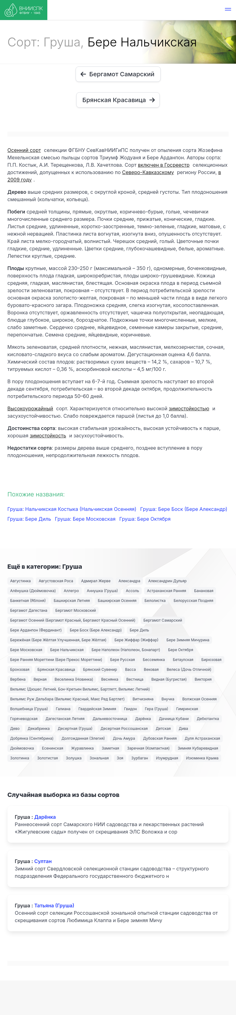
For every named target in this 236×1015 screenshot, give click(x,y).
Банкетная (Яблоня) (28, 600)
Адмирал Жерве (96, 581)
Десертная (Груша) (75, 728)
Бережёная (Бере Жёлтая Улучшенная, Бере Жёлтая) (58, 640)
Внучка (168, 699)
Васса (130, 669)
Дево (15, 728)
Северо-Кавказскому (148, 172)
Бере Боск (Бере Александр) (96, 630)
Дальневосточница (109, 718)
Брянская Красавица (56, 669)
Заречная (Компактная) (148, 748)
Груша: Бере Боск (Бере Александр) (183, 509)
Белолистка (155, 600)
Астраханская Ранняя (166, 590)
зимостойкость (48, 435)
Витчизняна (143, 699)
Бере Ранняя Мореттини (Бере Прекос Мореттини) (56, 659)
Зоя (120, 758)
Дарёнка (143, 718)
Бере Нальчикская (67, 649)
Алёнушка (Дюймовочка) (33, 590)
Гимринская (187, 709)
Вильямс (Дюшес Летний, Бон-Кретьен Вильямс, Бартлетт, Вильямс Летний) (80, 689)
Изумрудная (167, 758)
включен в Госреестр (164, 165)
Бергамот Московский (75, 610)
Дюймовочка (22, 748)
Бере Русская (122, 659)
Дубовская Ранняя (160, 738)
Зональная (99, 758)
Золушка (73, 758)
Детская (163, 728)
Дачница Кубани (174, 718)
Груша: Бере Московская (86, 519)
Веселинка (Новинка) (74, 679)
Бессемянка (154, 659)
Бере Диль (139, 630)
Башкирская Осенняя (117, 600)
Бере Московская (26, 649)
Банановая (204, 590)
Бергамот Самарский (163, 620)
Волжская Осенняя (199, 699)
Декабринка (39, 728)
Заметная (110, 748)
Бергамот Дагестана (28, 610)
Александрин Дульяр (167, 581)
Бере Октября (180, 649)
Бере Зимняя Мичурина (188, 640)
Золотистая (47, 758)
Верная (40, 679)
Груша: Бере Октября (145, 519)
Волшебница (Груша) (29, 709)
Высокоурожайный (30, 408)
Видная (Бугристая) (169, 679)
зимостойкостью (189, 408)
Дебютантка (208, 718)
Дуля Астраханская (202, 738)
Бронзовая (20, 669)
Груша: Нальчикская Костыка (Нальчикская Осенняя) (72, 509)
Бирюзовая (211, 659)
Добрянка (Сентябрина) (31, 738)
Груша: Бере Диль (30, 519)
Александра (129, 581)
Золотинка (19, 758)
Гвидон (130, 709)
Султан (43, 861)
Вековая (151, 669)
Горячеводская (23, 718)
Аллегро (71, 590)
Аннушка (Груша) (102, 590)
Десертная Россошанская (124, 728)
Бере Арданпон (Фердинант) (36, 630)
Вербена (18, 679)
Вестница (135, 679)
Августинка (20, 581)
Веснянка (109, 679)
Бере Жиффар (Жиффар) (136, 640)
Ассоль (132, 590)
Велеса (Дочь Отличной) (189, 669)
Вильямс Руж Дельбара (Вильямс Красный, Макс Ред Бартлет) (67, 699)
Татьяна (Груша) (54, 905)
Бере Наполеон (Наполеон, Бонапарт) (126, 649)
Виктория (203, 679)
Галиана (63, 709)
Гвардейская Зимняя (97, 709)
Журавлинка (82, 748)
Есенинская (52, 748)
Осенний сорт (24, 150)
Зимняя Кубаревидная (198, 748)
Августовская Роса (56, 581)
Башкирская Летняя (72, 600)
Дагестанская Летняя (65, 718)
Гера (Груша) (156, 709)
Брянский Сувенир (100, 669)
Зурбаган (139, 758)
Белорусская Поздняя (193, 600)
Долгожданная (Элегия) (83, 738)
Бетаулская (183, 659)
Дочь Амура (124, 738)
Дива (183, 728)
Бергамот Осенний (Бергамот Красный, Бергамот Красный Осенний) (73, 620)
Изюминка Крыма (202, 758)
